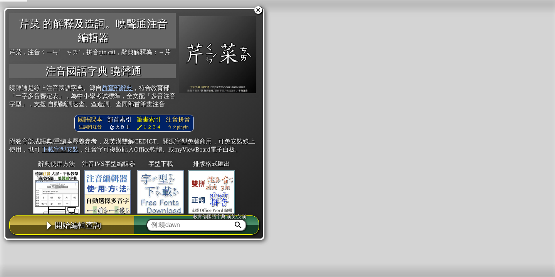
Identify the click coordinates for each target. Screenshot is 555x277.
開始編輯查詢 (72, 225)
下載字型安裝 (60, 149)
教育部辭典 (117, 88)
